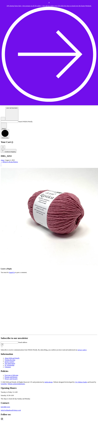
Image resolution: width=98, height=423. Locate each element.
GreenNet (4, 384)
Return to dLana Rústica (9, 162)
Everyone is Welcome (11, 375)
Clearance (8, 367)
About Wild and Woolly (12, 358)
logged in (12, 272)
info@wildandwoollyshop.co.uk (11, 410)
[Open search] (3, 119)
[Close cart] (3, 147)
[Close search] (5, 134)
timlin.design (48, 382)
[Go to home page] (37, 333)
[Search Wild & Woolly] (9, 122)
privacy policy (82, 350)
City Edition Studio (81, 382)
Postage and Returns (11, 377)
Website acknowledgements (16, 384)
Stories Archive (9, 362)
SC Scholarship (9, 365)
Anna (2, 160)
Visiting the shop (10, 360)
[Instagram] (2, 419)
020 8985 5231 (5, 407)
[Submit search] (4, 126)
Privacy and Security (11, 379)
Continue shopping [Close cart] (9, 150)
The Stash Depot (10, 363)
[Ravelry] (5, 419)
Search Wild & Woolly (25, 121)
